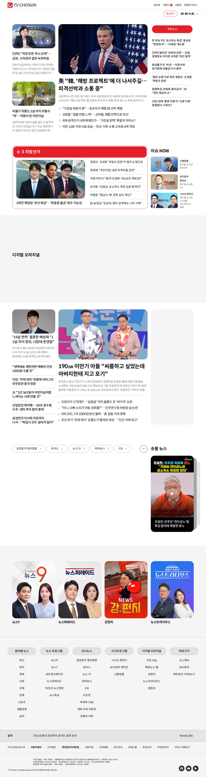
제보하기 (170, 13)
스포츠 (22, 702)
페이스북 (182, 768)
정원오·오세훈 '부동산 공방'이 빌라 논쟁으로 (116, 162)
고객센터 (51, 747)
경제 (21, 674)
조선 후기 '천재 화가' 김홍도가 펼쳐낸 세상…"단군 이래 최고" (99, 420)
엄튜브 (152, 688)
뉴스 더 (77, 448)
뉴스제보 (184, 660)
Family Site (186, 735)
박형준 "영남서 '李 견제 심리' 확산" (111, 195)
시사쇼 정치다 (119, 660)
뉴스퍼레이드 (54, 681)
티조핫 (87, 695)
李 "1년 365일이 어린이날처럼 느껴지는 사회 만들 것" (31, 395)
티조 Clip (152, 660)
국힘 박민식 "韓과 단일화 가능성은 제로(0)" (116, 178)
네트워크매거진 (54, 674)
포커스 (55, 448)
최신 (21, 660)
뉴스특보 (54, 695)
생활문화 (22, 709)
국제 (21, 688)
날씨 (21, 716)
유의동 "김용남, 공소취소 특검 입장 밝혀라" (115, 187)
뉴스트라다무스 (151, 681)
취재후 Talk (86, 702)
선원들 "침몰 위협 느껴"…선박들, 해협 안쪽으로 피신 (95, 115)
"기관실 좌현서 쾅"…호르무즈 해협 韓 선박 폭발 (92, 109)
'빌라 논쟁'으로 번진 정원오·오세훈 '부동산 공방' (172, 79)
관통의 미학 (86, 716)
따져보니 (100, 448)
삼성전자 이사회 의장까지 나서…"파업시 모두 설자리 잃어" (33, 420)
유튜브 (189, 768)
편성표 (149, 5)
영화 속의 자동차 (87, 709)
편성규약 (147, 747)
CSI (121, 448)
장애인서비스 (183, 5)
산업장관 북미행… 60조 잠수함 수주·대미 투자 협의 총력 (32, 407)
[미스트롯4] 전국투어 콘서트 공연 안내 (55, 735)
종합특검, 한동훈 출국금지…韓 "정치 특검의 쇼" (169, 91)
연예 (21, 695)
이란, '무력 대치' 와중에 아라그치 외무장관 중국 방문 (32, 382)
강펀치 (152, 674)
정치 (21, 667)
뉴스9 (54, 660)
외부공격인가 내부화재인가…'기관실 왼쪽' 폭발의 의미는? (98, 121)
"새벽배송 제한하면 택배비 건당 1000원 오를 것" (32, 369)
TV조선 (21, 5)
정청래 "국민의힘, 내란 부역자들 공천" (112, 170)
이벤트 (160, 5)
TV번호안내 (163, 747)
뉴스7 (54, 667)
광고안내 (118, 747)
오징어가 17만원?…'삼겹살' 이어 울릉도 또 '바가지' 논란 (96, 402)
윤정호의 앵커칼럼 (27, 448)
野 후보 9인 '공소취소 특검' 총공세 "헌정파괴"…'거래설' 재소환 (171, 42)
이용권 (170, 5)
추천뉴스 (172, 29)
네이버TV (196, 768)
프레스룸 (132, 747)
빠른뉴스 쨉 (151, 667)
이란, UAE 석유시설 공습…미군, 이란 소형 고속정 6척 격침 (98, 127)
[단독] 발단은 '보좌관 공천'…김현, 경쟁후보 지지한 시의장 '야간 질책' (171, 54)
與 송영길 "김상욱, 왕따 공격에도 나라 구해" (116, 203)
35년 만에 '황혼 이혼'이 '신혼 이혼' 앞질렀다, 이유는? (171, 103)
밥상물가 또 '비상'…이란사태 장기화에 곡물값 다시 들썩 (168, 66)
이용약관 (89, 747)
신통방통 (119, 674)
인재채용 (103, 747)
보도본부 (184, 667)
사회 (21, 681)
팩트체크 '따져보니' (184, 674)
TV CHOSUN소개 (16, 747)
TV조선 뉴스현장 (54, 688)
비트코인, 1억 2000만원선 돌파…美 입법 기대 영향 (93, 414)
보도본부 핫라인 (119, 667)
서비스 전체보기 (182, 747)
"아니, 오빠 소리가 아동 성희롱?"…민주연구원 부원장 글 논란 (99, 408)
